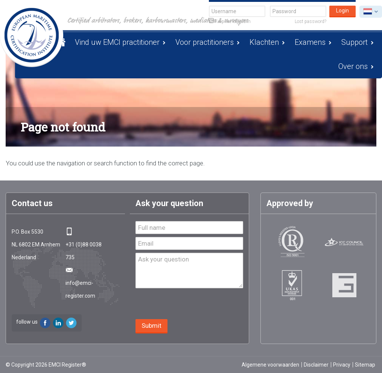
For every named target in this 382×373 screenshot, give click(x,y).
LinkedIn (58, 323)
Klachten (264, 42)
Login (342, 11)
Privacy (341, 365)
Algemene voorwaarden (270, 365)
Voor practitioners (204, 42)
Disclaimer (316, 365)
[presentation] (192, 304)
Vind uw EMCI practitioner (117, 42)
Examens (310, 42)
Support (354, 42)
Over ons (353, 66)
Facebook (45, 323)
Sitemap (365, 365)
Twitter (71, 323)
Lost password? (310, 21)
